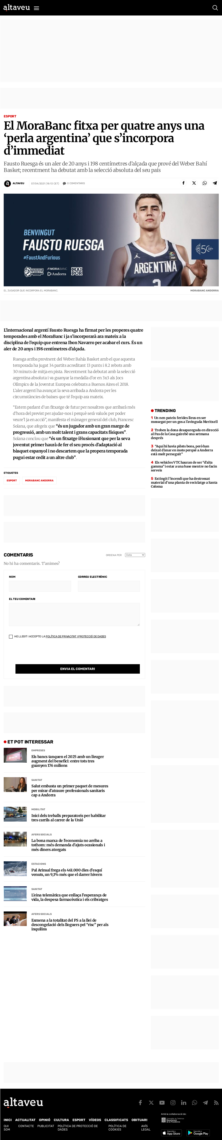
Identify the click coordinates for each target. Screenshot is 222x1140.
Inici (8, 1120)
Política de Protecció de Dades (78, 1127)
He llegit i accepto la (57, 636)
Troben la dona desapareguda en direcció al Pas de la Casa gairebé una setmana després (185, 434)
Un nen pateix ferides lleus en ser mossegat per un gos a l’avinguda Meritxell (184, 420)
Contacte (26, 1126)
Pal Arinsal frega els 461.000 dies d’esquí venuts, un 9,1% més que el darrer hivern (66, 872)
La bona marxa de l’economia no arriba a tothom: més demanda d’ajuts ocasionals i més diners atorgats (68, 845)
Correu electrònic (92, 576)
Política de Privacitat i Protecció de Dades (76, 636)
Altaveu (18, 183)
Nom (12, 576)
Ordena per (114, 555)
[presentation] (44, 655)
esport (12, 480)
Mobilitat (38, 809)
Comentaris (76, 183)
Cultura (61, 1120)
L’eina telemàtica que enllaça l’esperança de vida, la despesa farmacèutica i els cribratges (69, 897)
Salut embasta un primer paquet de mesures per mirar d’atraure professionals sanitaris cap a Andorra (69, 790)
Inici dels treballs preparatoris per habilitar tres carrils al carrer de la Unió (68, 817)
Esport (10, 116)
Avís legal (145, 1127)
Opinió (44, 1120)
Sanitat (36, 780)
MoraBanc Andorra (39, 480)
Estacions (38, 863)
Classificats (116, 1120)
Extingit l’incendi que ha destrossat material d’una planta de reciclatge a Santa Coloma (184, 483)
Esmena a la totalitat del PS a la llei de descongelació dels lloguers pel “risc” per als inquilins (69, 924)
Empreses (38, 750)
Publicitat (45, 1126)
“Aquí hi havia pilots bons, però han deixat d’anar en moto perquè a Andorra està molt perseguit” (182, 450)
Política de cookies (117, 1127)
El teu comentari (22, 599)
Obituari (139, 1120)
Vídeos (95, 1120)
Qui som (7, 1127)
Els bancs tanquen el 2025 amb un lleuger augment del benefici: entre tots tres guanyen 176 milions (67, 761)
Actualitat (25, 1120)
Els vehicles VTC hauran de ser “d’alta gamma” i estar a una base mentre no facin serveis (184, 466)
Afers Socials (41, 834)
